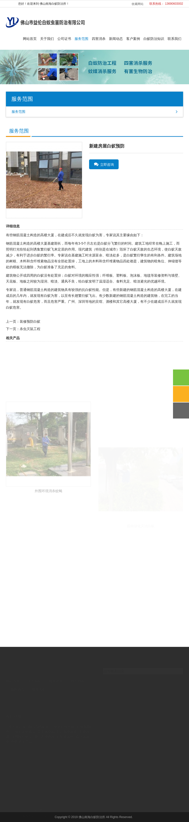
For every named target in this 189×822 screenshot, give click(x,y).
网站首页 (30, 39)
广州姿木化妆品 (23, 723)
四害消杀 (99, 39)
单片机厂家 (17, 718)
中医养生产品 (21, 733)
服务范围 (81, 39)
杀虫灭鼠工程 (30, 329)
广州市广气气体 (62, 718)
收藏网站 (137, 4)
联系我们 (174, 39)
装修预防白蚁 (30, 321)
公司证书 (64, 39)
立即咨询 (104, 164)
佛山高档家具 (38, 718)
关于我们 (47, 39)
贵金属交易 (46, 723)
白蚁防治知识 (153, 39)
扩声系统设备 (66, 723)
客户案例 (133, 39)
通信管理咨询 (44, 728)
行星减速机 (65, 728)
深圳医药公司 (21, 728)
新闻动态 (116, 39)
